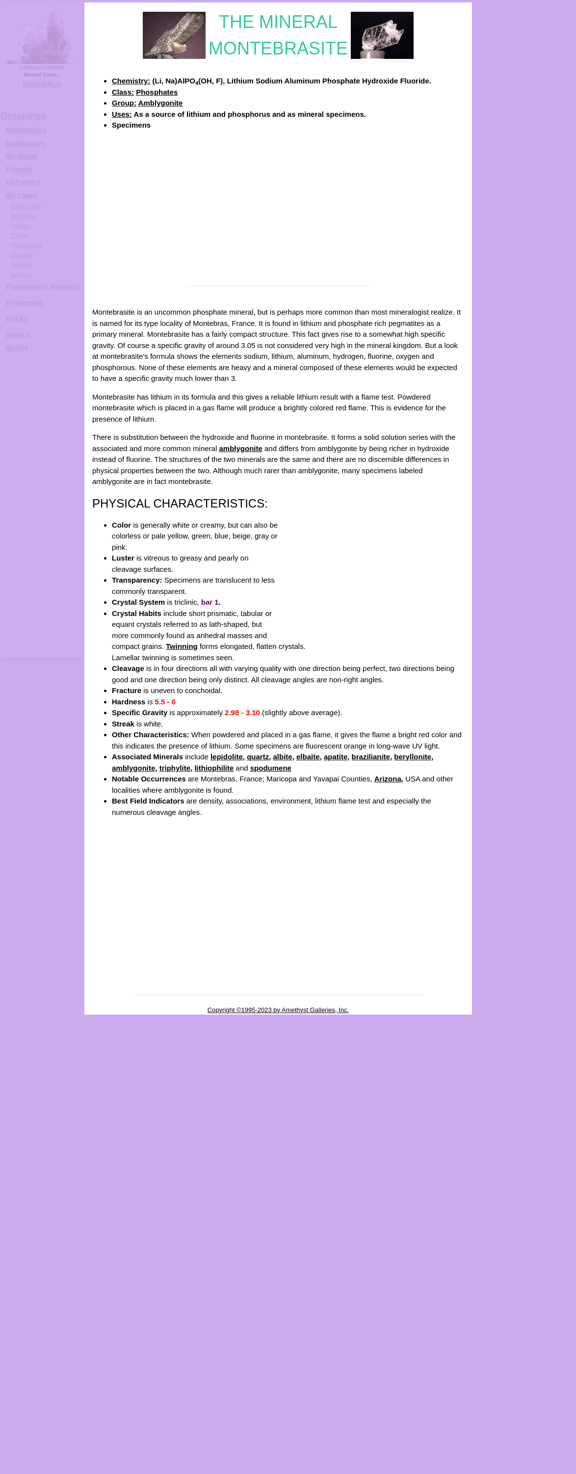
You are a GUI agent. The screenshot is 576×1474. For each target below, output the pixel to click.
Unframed (23, 182)
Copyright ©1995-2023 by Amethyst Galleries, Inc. (278, 1010)
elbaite (308, 756)
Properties (24, 302)
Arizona (387, 779)
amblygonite (240, 448)
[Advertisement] (278, 207)
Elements (23, 216)
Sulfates (21, 265)
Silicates (22, 255)
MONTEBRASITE (534, 312)
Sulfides (21, 274)
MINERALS (42, 84)
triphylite (174, 768)
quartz (258, 756)
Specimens (131, 125)
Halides (20, 225)
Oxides (20, 235)
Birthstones (26, 130)
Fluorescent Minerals (42, 286)
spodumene (270, 768)
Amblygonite (160, 103)
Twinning (182, 646)
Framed (19, 169)
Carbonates (26, 206)
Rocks (17, 318)
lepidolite (226, 756)
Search (18, 334)
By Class (21, 195)
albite (282, 756)
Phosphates (157, 92)
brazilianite (371, 756)
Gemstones (26, 143)
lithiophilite (214, 768)
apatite (335, 756)
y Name (24, 156)
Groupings (23, 116)
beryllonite (412, 756)
